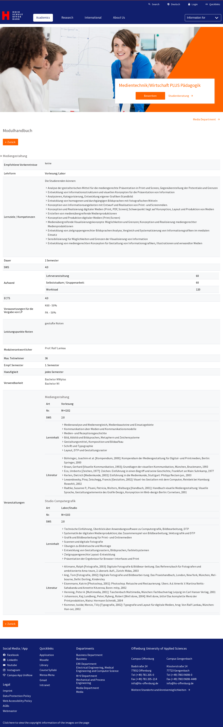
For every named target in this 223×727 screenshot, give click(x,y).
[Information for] (203, 17)
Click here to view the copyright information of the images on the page (46, 722)
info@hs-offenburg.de (144, 683)
